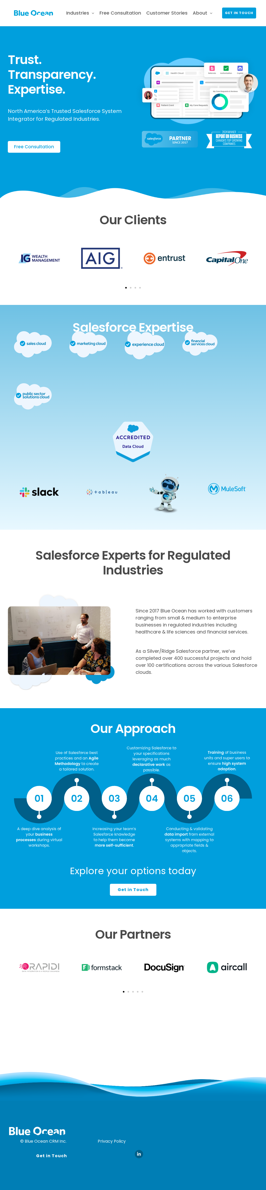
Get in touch (239, 12)
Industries (77, 13)
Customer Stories (167, 13)
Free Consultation (120, 13)
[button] (126, 288)
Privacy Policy (112, 1141)
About (200, 13)
